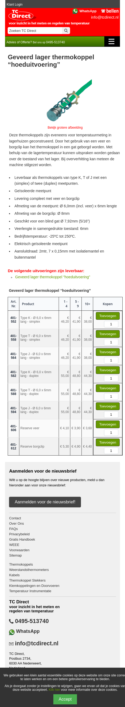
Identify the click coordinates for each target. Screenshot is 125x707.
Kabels (14, 575)
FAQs (13, 529)
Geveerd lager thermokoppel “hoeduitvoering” (52, 277)
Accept (65, 699)
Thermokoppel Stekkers (27, 580)
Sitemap (15, 555)
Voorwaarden (19, 550)
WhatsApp (87, 11)
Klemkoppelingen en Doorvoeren (34, 586)
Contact (15, 518)
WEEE (14, 545)
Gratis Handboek (22, 539)
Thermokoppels (21, 564)
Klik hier (54, 690)
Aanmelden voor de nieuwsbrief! (45, 502)
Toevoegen (107, 316)
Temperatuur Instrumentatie (30, 591)
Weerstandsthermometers (29, 570)
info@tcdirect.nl (105, 17)
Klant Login (15, 4)
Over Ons (16, 523)
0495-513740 (32, 621)
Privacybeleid (19, 534)
